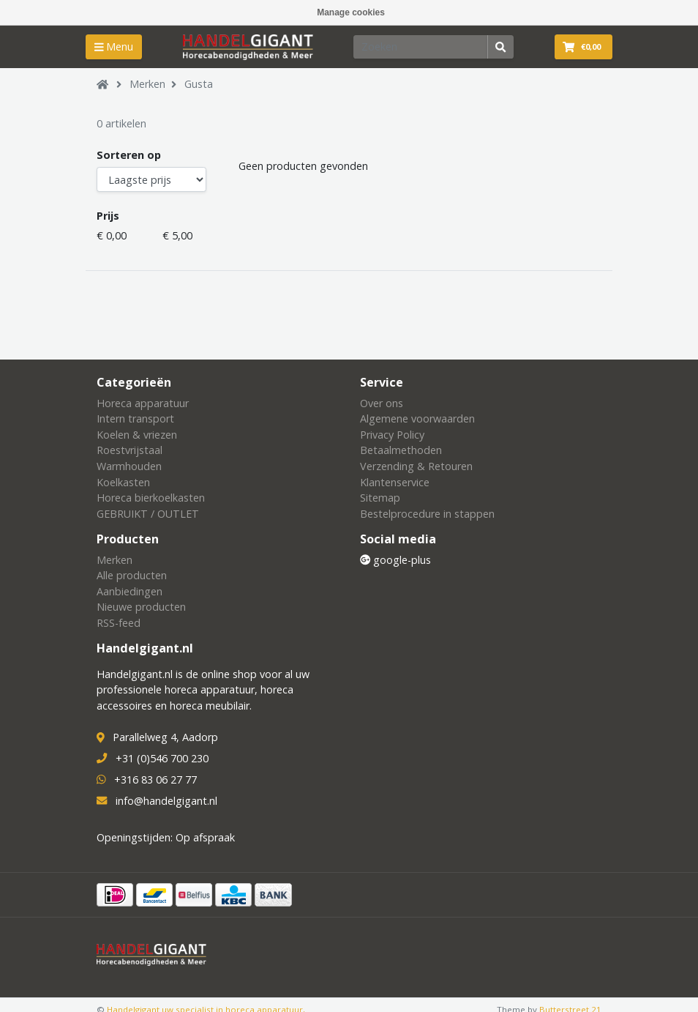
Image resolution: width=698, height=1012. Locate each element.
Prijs (108, 215)
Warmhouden (129, 466)
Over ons (381, 403)
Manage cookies (351, 12)
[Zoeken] (420, 47)
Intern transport (135, 418)
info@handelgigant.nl (166, 801)
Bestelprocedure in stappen (427, 514)
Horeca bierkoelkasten (151, 498)
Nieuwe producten (141, 607)
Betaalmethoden (401, 450)
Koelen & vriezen (137, 435)
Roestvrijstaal (129, 450)
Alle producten (132, 575)
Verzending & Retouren (416, 466)
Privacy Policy (392, 435)
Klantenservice (394, 482)
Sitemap (380, 498)
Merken (147, 84)
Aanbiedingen (129, 591)
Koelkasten (123, 482)
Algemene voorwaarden (417, 418)
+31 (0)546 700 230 (162, 758)
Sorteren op (129, 155)
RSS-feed (118, 623)
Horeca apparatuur (143, 403)
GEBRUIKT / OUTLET (148, 514)
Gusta (198, 84)
